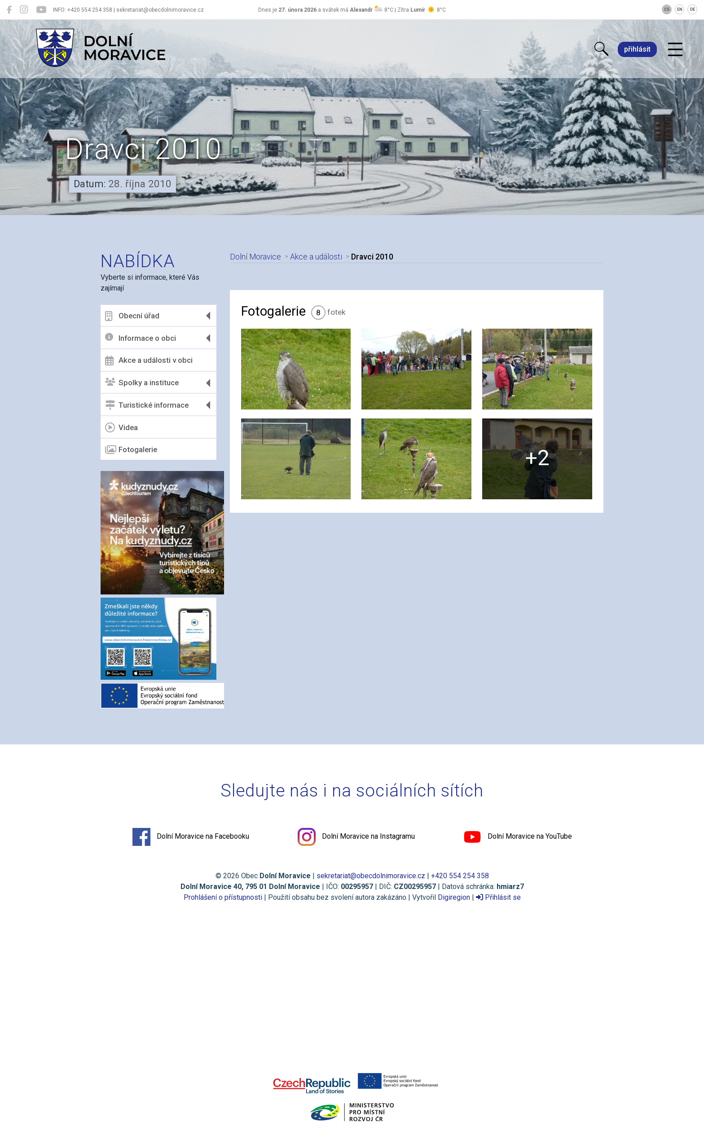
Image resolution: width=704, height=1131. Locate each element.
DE (692, 9)
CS (666, 9)
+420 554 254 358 (460, 875)
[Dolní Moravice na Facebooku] (9, 9)
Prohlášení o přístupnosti (223, 897)
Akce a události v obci (149, 360)
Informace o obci (140, 338)
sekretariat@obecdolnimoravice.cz (371, 875)
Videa (121, 427)
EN (679, 9)
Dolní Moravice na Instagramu (356, 837)
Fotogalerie (131, 450)
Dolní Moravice (255, 256)
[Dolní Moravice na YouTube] (41, 9)
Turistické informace (147, 405)
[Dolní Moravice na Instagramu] (24, 9)
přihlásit (637, 49)
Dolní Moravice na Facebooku (190, 837)
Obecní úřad (132, 316)
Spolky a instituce (142, 382)
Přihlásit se (498, 897)
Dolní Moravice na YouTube (517, 837)
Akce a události (316, 256)
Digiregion (454, 897)
